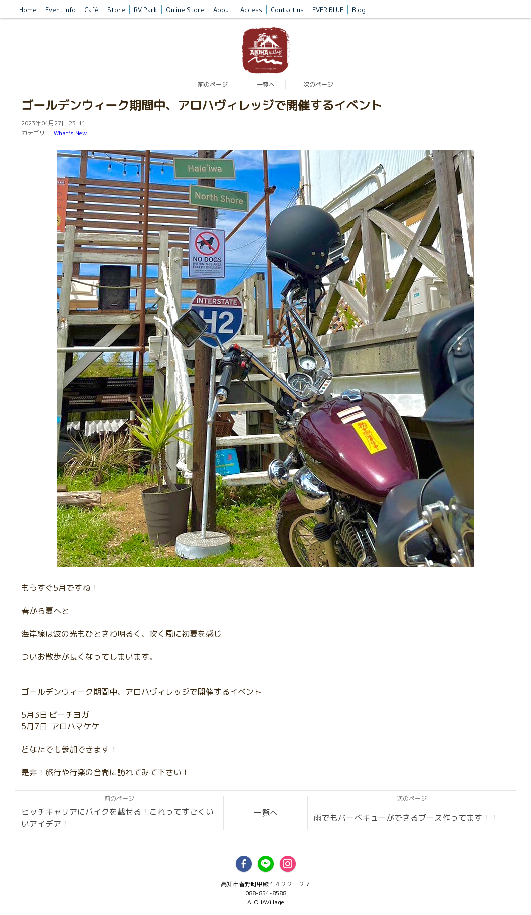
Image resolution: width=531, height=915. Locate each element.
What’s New (70, 133)
